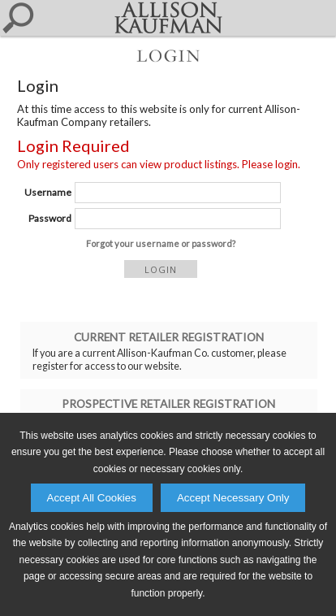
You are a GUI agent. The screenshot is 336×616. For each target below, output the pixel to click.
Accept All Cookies (91, 498)
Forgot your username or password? (160, 243)
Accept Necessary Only (233, 498)
